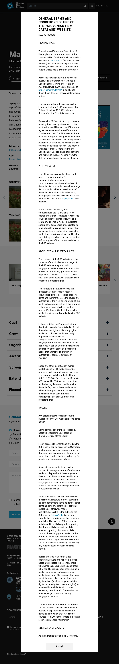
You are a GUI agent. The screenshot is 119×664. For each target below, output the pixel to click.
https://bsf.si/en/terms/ (50, 90)
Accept (59, 646)
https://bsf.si (56, 60)
